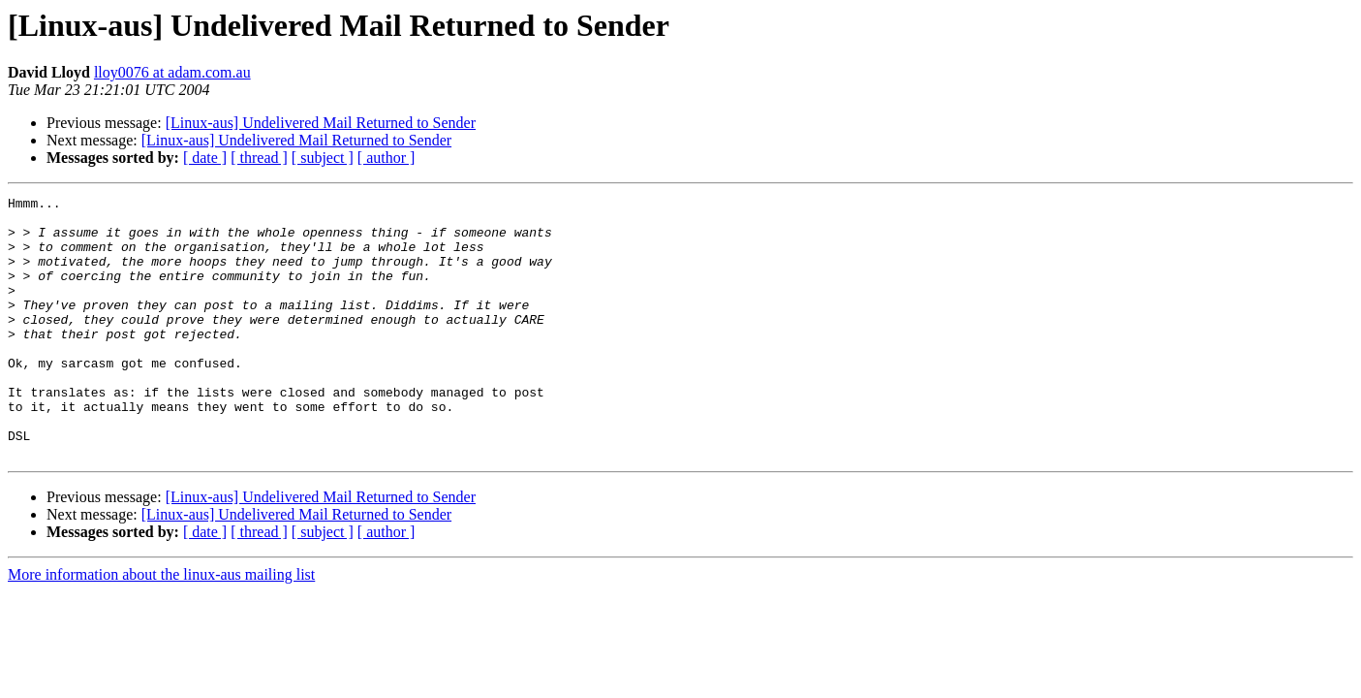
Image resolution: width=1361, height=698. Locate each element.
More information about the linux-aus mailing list (161, 627)
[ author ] (386, 157)
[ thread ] (259, 157)
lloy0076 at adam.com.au (172, 72)
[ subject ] (323, 157)
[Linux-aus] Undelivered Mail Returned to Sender (321, 122)
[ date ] (205, 157)
